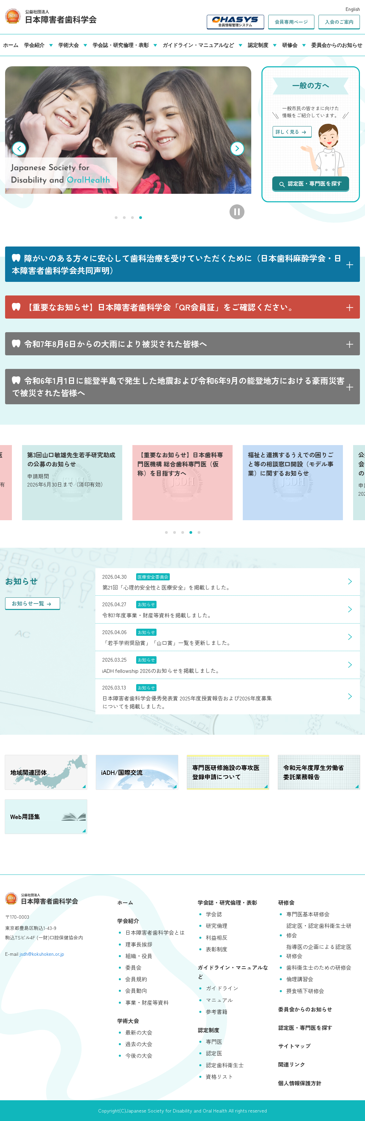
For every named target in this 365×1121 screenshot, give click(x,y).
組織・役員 (138, 956)
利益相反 (216, 937)
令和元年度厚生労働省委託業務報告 (313, 772)
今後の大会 (138, 1055)
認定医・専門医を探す (310, 183)
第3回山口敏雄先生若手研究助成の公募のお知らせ (71, 459)
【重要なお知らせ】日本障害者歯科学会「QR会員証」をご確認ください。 (160, 307)
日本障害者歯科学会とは (155, 932)
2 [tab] (124, 217)
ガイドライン (222, 988)
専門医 (214, 1041)
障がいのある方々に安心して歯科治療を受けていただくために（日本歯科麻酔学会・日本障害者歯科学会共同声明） (177, 264)
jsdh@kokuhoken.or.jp (42, 953)
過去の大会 (138, 1044)
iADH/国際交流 (122, 772)
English (353, 8)
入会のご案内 (339, 21)
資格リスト (219, 1076)
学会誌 (214, 914)
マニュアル (219, 1000)
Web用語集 (25, 816)
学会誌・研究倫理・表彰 (122, 44)
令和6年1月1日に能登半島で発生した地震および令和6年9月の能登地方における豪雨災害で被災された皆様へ (178, 386)
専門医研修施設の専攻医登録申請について (225, 772)
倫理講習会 (299, 979)
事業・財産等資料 (147, 1002)
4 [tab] (140, 217)
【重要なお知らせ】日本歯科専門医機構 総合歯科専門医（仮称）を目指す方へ (180, 463)
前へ (19, 148)
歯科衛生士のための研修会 (318, 967)
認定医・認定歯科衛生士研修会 (318, 930)
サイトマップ (294, 1046)
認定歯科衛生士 (225, 1065)
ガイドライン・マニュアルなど (200, 44)
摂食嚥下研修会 (305, 991)
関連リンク (291, 1064)
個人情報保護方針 (300, 1083)
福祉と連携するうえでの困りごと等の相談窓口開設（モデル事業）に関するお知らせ (290, 463)
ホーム (10, 44)
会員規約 (136, 979)
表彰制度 (216, 949)
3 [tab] (132, 217)
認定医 (214, 1053)
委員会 (133, 967)
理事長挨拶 (138, 944)
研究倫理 (216, 925)
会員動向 (136, 990)
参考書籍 (216, 1011)
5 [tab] (199, 532)
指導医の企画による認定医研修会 (318, 951)
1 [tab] (116, 217)
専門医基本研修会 (308, 914)
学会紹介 (35, 44)
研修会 (291, 44)
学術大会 (69, 44)
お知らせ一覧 (31, 603)
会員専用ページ (291, 21)
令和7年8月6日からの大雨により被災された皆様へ (115, 344)
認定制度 (259, 44)
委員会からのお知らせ (336, 44)
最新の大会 (138, 1032)
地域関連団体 (28, 772)
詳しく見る (290, 131)
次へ (237, 148)
